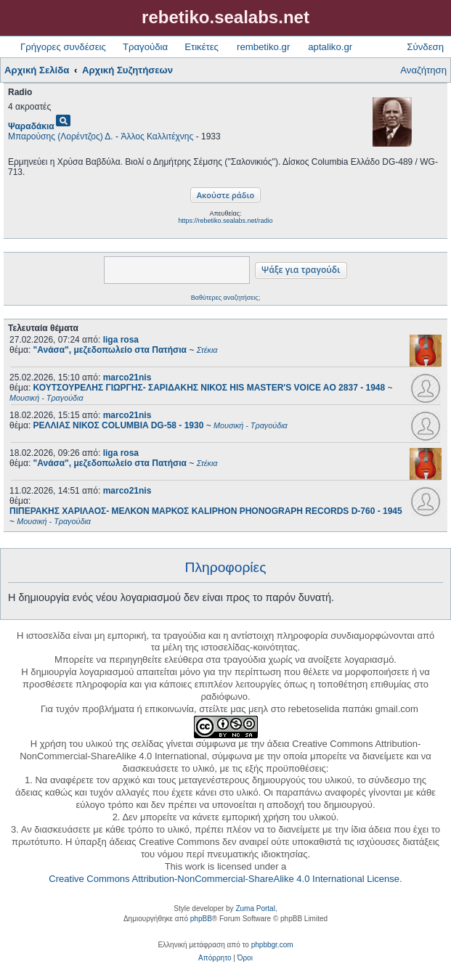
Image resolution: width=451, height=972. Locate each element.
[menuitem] (214, 958)
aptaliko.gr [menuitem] (330, 46)
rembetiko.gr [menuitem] (263, 46)
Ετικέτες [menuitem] (201, 46)
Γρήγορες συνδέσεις (63, 46)
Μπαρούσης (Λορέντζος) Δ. (60, 136)
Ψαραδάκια (31, 126)
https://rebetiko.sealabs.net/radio (225, 220)
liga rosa (121, 340)
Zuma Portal (255, 908)
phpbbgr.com (272, 945)
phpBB (201, 919)
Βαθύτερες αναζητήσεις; (225, 297)
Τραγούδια (145, 46)
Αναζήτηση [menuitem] (423, 70)
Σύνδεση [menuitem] (425, 46)
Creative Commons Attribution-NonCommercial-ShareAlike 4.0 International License (224, 878)
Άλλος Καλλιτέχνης (157, 136)
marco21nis (127, 377)
